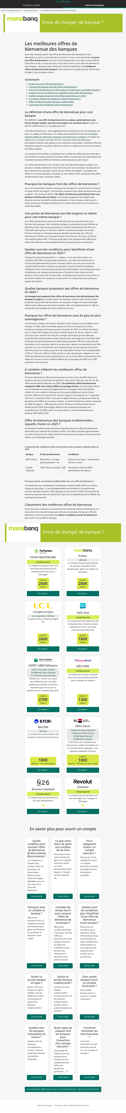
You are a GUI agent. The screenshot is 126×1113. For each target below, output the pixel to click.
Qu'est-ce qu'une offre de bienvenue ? (46, 84)
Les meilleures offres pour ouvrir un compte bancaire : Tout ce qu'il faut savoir (63, 1089)
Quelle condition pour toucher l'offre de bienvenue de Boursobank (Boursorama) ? (36, 848)
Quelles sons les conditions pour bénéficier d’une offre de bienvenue (60, 92)
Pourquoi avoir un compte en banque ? (36, 910)
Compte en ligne (43, 612)
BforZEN (43, 727)
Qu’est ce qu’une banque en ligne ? (36, 980)
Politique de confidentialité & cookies (72, 1105)
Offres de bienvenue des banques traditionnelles (51, 101)
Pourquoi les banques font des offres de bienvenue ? (53, 86)
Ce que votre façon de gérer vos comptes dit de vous (63, 845)
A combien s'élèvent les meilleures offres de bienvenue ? (55, 98)
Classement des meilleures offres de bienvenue (51, 104)
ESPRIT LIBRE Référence (43, 665)
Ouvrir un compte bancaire (11, 10)
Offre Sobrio (82, 726)
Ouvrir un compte (31, 5)
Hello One (83, 612)
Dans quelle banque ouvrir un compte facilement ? (89, 981)
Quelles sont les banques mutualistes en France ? (36, 1032)
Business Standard (43, 789)
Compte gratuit (43, 794)
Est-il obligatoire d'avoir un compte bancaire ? (89, 847)
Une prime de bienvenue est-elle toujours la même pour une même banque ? (64, 89)
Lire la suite (36, 896)
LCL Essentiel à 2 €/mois (43, 616)
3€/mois (83, 560)
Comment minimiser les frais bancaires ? (89, 1032)
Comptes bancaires (31, 10)
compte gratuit (43, 562)
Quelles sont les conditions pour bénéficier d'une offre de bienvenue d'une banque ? (89, 914)
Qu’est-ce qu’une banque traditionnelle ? (63, 980)
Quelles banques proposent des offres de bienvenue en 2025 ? (58, 95)
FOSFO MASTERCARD (43, 557)
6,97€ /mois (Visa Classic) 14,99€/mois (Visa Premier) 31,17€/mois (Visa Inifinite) (43, 672)
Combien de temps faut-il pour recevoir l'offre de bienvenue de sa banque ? (63, 914)
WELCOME (83, 666)
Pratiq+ (82, 556)
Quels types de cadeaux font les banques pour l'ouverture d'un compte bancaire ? (63, 1037)
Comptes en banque (94, 5)
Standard (82, 787)
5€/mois (43, 731)
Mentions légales (45, 1105)
